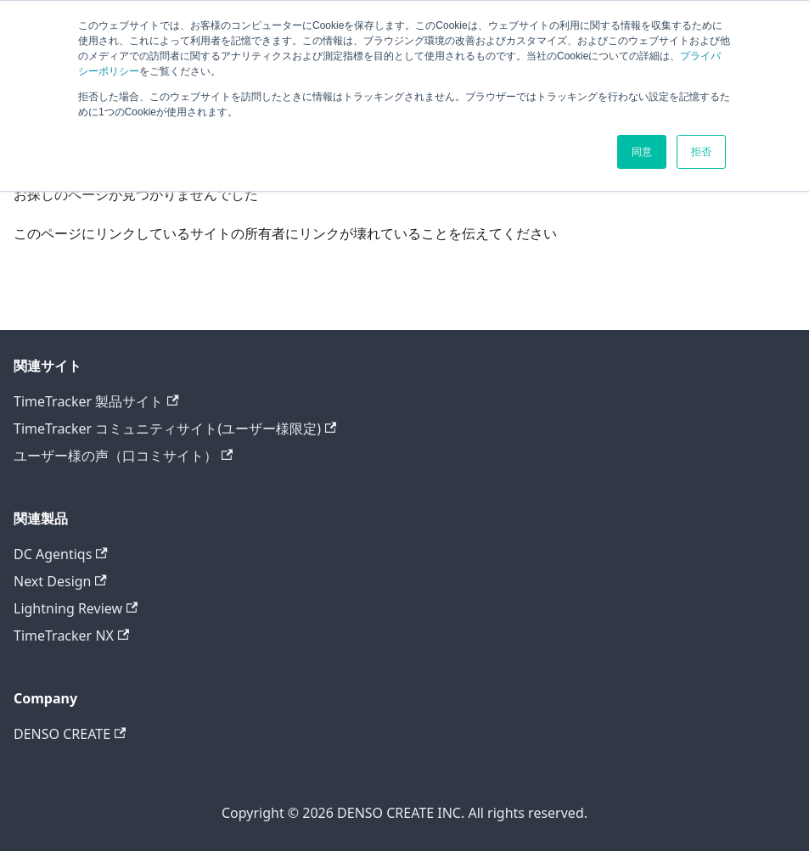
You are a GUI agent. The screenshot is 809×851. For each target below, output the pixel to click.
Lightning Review (76, 608)
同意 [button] (642, 152)
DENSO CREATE (70, 734)
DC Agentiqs (61, 554)
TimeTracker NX (71, 635)
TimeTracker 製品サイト (96, 401)
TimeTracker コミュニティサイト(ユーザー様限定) (175, 428)
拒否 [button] (701, 152)
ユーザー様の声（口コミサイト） (123, 455)
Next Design (60, 581)
